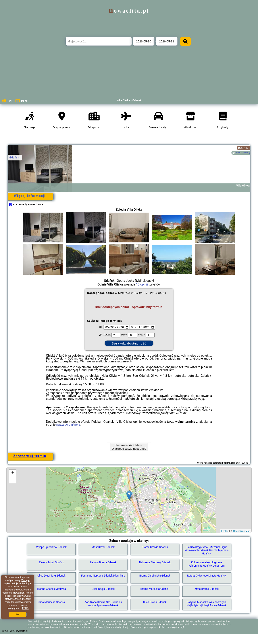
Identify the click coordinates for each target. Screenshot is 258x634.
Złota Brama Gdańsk (206, 588)
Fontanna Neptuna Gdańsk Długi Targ (103, 575)
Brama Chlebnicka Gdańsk (154, 575)
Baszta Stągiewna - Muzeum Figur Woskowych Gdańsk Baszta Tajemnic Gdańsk (206, 550)
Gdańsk (14, 157)
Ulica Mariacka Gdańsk (51, 602)
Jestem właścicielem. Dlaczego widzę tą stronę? (129, 447)
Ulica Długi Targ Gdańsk (51, 575)
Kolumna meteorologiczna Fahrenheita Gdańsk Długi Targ (207, 564)
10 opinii (142, 284)
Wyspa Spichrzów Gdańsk (51, 547)
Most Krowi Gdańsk (103, 547)
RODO (25, 608)
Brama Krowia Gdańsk (155, 547)
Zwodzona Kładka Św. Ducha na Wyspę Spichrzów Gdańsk (103, 604)
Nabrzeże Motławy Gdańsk (155, 562)
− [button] (12, 479)
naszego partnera (68, 424)
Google (26, 580)
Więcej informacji (30, 196)
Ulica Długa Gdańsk (103, 588)
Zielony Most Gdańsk (51, 562)
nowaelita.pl (129, 11)
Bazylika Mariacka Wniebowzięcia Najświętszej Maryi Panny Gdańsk (207, 604)
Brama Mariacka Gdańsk (155, 588)
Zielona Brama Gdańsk (103, 562)
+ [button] (12, 473)
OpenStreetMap (241, 531)
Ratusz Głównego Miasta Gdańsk (206, 575)
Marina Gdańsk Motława (51, 588)
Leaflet (225, 531)
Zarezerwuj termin (29, 456)
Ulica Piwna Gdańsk (154, 602)
